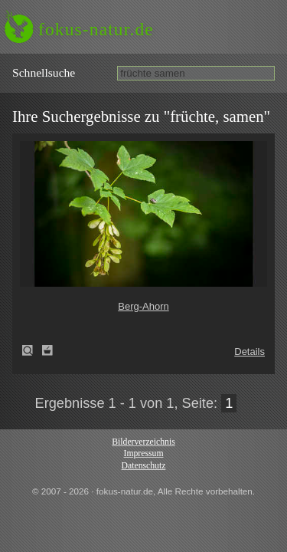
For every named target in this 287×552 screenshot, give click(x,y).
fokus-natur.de (96, 29)
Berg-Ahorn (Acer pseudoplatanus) (32, 350)
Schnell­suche (43, 72)
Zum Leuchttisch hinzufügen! (47, 350)
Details (249, 351)
